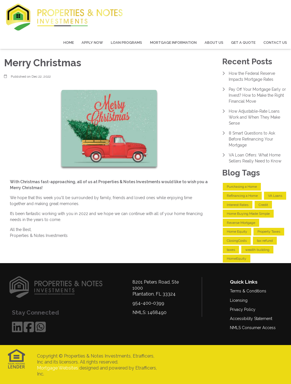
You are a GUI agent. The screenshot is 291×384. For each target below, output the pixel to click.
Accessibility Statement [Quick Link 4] (251, 318)
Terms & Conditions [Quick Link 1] (248, 291)
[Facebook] (29, 327)
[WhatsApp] (40, 327)
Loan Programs (126, 42)
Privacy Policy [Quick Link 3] (242, 309)
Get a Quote (243, 42)
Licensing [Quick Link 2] (239, 300)
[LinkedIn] (17, 327)
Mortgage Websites (57, 368)
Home (68, 42)
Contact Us (275, 42)
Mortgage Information (173, 42)
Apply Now (92, 42)
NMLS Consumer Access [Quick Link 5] (253, 327)
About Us (214, 42)
